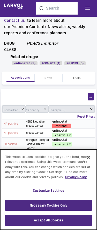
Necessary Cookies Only (48, 207)
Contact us (14, 20)
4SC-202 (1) (51, 63)
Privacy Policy (76, 179)
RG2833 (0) (75, 63)
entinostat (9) (24, 63)
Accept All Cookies (48, 222)
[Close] (88, 159)
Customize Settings (48, 192)
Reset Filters (86, 116)
